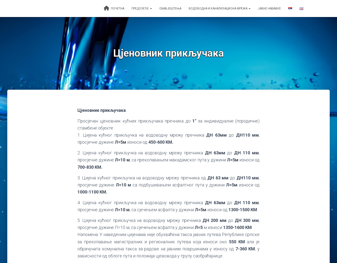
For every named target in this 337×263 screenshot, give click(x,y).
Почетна (114, 8)
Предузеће (142, 8)
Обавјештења (170, 8)
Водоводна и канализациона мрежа (220, 8)
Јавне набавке (269, 8)
